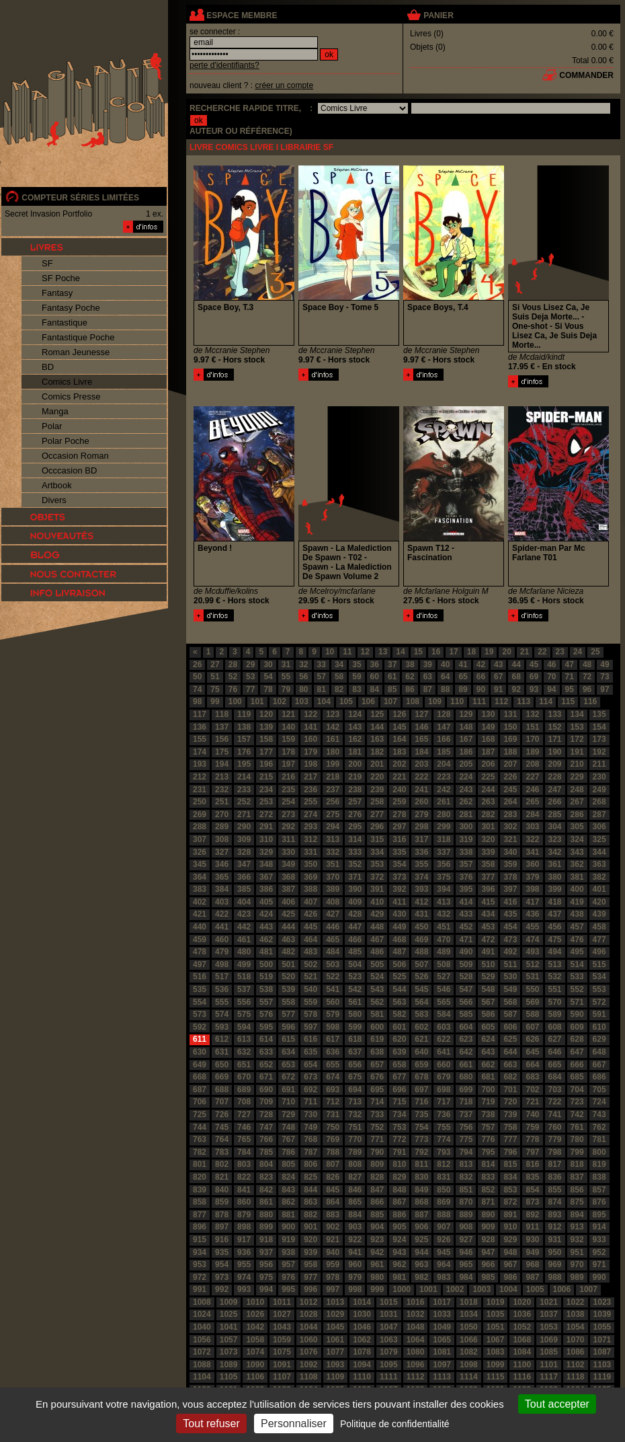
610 (599, 1027)
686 (599, 1077)
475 (555, 939)
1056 (202, 1339)
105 (346, 701)
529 (488, 976)
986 (510, 1277)
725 (199, 1114)
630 (199, 1052)
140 (288, 727)
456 (555, 927)
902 (332, 1226)
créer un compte (284, 85)
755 (443, 1127)
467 (377, 939)
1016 (416, 1302)
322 (532, 839)
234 (266, 789)
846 (355, 1189)
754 (421, 1127)
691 (288, 1089)
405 (266, 902)
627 (555, 1039)
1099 (496, 1364)
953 (199, 1264)
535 (199, 989)
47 (569, 664)
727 (244, 1114)
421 (199, 914)
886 (399, 1214)
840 (221, 1189)
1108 (309, 1376)
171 (555, 739)
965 (465, 1264)
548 (488, 989)
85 (392, 689)
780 (577, 1139)
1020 (522, 1302)
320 (488, 839)
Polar (52, 426)
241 (421, 789)
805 (288, 1164)
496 (599, 951)
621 (421, 1039)
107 (390, 701)
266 (555, 801)
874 (555, 1202)
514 (577, 964)
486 (377, 951)
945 (443, 1252)
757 (488, 1127)
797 (532, 1152)
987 (532, 1277)
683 (532, 1077)
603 (443, 1027)
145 (399, 727)
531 (532, 976)
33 (321, 664)
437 (555, 914)
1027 (282, 1314)
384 (221, 889)
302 (510, 826)
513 (555, 964)
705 (599, 1089)
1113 (442, 1376)
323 (555, 839)
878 (221, 1214)
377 (488, 877)
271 (244, 814)
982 (421, 1277)
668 (199, 1077)
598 (332, 1027)
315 (377, 839)
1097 (442, 1364)
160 (310, 739)
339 (488, 852)
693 (332, 1089)
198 (310, 764)
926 (443, 1239)
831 (443, 1177)
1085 (549, 1352)
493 (532, 951)
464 (310, 939)
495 (577, 951)
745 (221, 1127)
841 (244, 1189)
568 (510, 1002)
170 (532, 739)
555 (221, 1002)
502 (310, 964)
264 (510, 801)
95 (569, 689)
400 (577, 889)
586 (488, 1014)
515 (599, 964)
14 (400, 651)
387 (288, 889)
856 (577, 1189)
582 (399, 1014)
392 (399, 889)
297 (399, 826)
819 (599, 1164)
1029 (336, 1314)
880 (266, 1214)
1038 (576, 1314)
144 (377, 727)
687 (199, 1089)
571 (577, 1002)
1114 (469, 1376)
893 (555, 1214)
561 (355, 1002)
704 (577, 1089)
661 (465, 1064)
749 (310, 1127)
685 (577, 1077)
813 (465, 1164)
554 (199, 1002)
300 (465, 826)
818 (577, 1164)
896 (199, 1226)
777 (510, 1139)
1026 (255, 1314)
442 (244, 927)
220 (377, 777)
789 (355, 1152)
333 (355, 852)
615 (288, 1039)
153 (577, 727)
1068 (522, 1339)
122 (310, 714)
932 (577, 1239)
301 (488, 826)
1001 (428, 1289)
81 (321, 689)
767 (288, 1139)
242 (443, 789)
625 (510, 1039)
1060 (309, 1339)
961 (377, 1264)
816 (532, 1164)
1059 (282, 1339)
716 (421, 1101)
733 (377, 1114)
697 (421, 1089)
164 (399, 739)
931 (555, 1239)
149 (488, 727)
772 (399, 1139)
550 (532, 989)
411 (399, 902)
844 (310, 1189)
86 (409, 689)
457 (577, 927)
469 (421, 939)
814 (488, 1164)
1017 (442, 1302)
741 (555, 1114)
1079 (389, 1352)
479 (221, 951)
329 (266, 852)
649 (199, 1064)
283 (510, 814)
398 (532, 889)
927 (465, 1239)
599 (355, 1027)
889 (465, 1214)
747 (266, 1127)
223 (443, 777)
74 (197, 689)
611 (199, 1039)
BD (48, 367)
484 (332, 951)
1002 (455, 1289)
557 (266, 1002)
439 (599, 914)
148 (465, 727)
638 (377, 1052)
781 (599, 1139)
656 (355, 1064)
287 (599, 814)
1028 (309, 1314)
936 (244, 1252)
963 (421, 1264)
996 (310, 1289)
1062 (362, 1339)
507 (421, 964)
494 (555, 951)
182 (377, 752)
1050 (469, 1327)
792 (421, 1152)
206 (488, 764)
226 (510, 777)
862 (288, 1202)
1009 (229, 1302)
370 (332, 877)
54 (267, 676)
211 (599, 764)
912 (555, 1226)
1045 (336, 1327)
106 (368, 701)
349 (288, 864)
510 (488, 964)
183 (399, 752)
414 (465, 902)
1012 (309, 1302)
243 (465, 789)
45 (534, 664)
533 (577, 976)
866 (377, 1202)
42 (480, 664)
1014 (362, 1302)
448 (377, 927)
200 (355, 764)
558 (288, 1002)
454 (510, 927)
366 (244, 877)
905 (399, 1226)
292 (288, 826)
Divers (54, 500)
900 (288, 1226)
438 (577, 914)
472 (488, 939)
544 (399, 989)
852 (488, 1189)
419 (577, 902)
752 (377, 1127)
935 (221, 1252)
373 (399, 877)
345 (199, 864)
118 (221, 714)
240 (399, 789)
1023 (602, 1302)
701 (510, 1089)
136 (199, 727)
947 (488, 1252)
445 (310, 927)
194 (221, 764)
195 (244, 764)
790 (377, 1152)
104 (324, 701)
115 (568, 701)
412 (421, 902)
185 (443, 752)
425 (288, 914)
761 (577, 1127)
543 (377, 989)
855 (555, 1189)
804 (266, 1164)
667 (599, 1064)
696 (399, 1089)
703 (555, 1089)
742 (577, 1114)
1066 (469, 1339)
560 (332, 1002)
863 (310, 1202)
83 (356, 689)
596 (288, 1027)
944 (421, 1252)
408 (332, 902)
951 (577, 1252)
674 (332, 1077)
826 (332, 1177)
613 (244, 1039)
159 (288, 739)
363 (599, 864)
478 (199, 951)
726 (221, 1114)
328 (244, 852)
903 (355, 1226)
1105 (229, 1376)
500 (266, 964)
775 (465, 1139)
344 (599, 852)
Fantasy (57, 293)
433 (465, 914)
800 (599, 1152)
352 (355, 864)
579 (332, 1014)
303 (532, 826)
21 (524, 651)
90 (480, 689)
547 (465, 989)
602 (421, 1027)
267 (577, 801)
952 (599, 1252)
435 (510, 914)
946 (465, 1252)
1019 (496, 1302)
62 (409, 676)
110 (457, 701)
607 (532, 1027)
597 (310, 1027)
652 (266, 1064)
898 (244, 1226)
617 (332, 1039)
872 (510, 1202)
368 (288, 877)
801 (199, 1164)
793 (443, 1152)
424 (266, 914)
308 (221, 839)
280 (443, 814)
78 (267, 689)
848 (399, 1189)
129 (465, 714)
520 (288, 976)
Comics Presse (71, 396)
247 (555, 789)
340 (510, 852)
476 (577, 939)
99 (214, 701)
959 (332, 1264)
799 (577, 1152)
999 (377, 1289)
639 (399, 1052)
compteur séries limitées (80, 197)
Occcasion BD (69, 470)
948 (510, 1252)
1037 (549, 1314)
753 (399, 1127)
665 (555, 1064)
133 (555, 714)
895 (599, 1214)
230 (599, 777)
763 (199, 1139)
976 (288, 1277)
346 (221, 864)
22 (542, 651)
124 (355, 714)
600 (377, 1027)
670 (244, 1077)
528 (465, 976)
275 (332, 814)
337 (443, 852)
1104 (202, 1376)
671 (266, 1077)
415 (488, 902)
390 (355, 889)
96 (587, 689)
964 (443, 1264)
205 (465, 764)
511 (510, 964)
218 (332, 777)
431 (421, 914)
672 (288, 1077)
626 (532, 1039)
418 (555, 902)
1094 (362, 1364)
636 (332, 1052)
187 (488, 752)
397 (510, 889)
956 (266, 1264)
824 (288, 1177)
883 (332, 1214)
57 (321, 676)
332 (332, 852)
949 (532, 1252)
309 (244, 839)
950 (555, 1252)
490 (465, 951)
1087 (602, 1352)
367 (266, 877)
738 (488, 1114)
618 (355, 1039)
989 (577, 1277)
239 (377, 789)
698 (443, 1089)
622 (443, 1039)
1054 (576, 1327)
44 (515, 664)
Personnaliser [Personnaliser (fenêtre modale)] (294, 1423)
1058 (255, 1339)
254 (288, 801)
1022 (576, 1302)
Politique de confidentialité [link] (395, 1423)
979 (355, 1277)
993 (244, 1289)
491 (488, 951)
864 (332, 1202)
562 (377, 1002)
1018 (469, 1302)
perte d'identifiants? (224, 65)
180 (332, 752)
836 (555, 1177)
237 (332, 789)
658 (399, 1064)
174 (199, 752)
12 (365, 651)
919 (288, 1239)
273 (288, 814)
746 (244, 1127)
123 (332, 714)
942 (377, 1252)
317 (421, 839)
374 (421, 877)
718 (465, 1101)
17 (453, 651)
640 (421, 1052)
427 (332, 914)
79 (286, 689)
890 (488, 1214)
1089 (229, 1364)
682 (510, 1077)
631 (221, 1052)
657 (377, 1064)
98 (197, 701)
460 (221, 939)
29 (250, 664)
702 (532, 1089)
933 (599, 1239)
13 (382, 651)
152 (555, 727)
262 (465, 801)
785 (266, 1152)
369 (310, 877)
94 (551, 689)
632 (244, 1052)
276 (355, 814)
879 (244, 1214)
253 (266, 801)
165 (421, 739)
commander (586, 75)
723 (577, 1101)
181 (355, 752)
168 (488, 739)
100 (235, 701)
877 (199, 1214)
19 (489, 651)
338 (465, 852)
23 (560, 651)
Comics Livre (67, 382)
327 (221, 852)
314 (355, 839)
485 (355, 951)
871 (488, 1202)
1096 (416, 1364)
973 (221, 1277)
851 (465, 1189)
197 (288, 764)
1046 (362, 1327)
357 (465, 864)
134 (577, 714)
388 (310, 889)
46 (551, 664)
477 (599, 939)
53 (250, 676)
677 (399, 1077)
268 (599, 801)
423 (244, 914)
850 (443, 1189)
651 (244, 1064)
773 (421, 1139)
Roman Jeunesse (76, 352)
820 (199, 1177)
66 (480, 676)
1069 (549, 1339)
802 (221, 1164)
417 (532, 902)
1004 (508, 1289)
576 (266, 1014)
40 (445, 664)
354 (399, 864)
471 (465, 939)
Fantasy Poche (71, 308)
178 (288, 752)
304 (555, 826)
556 (244, 1002)
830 (421, 1177)
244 (488, 789)
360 (532, 864)
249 (599, 789)
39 (427, 664)
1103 (602, 1364)
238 (355, 789)
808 (355, 1164)
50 (197, 676)
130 (488, 714)
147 (443, 727)
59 (356, 676)
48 (587, 664)
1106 (255, 1376)
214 (244, 777)
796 (510, 1152)
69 (534, 676)
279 (421, 814)
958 (310, 1264)
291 (266, 826)
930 (532, 1239)
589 (555, 1014)
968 (532, 1264)
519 (266, 976)
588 (532, 1014)
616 (310, 1039)
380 (555, 877)
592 (199, 1027)
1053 (549, 1327)
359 (510, 864)
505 (377, 964)
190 (555, 752)
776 (488, 1139)
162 (355, 739)
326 (199, 852)
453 (488, 927)
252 (244, 801)
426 (310, 914)
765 (244, 1139)
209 (555, 764)
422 (221, 914)
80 (303, 689)
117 (199, 714)
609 (577, 1027)
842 (266, 1189)
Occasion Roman (75, 456)
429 (377, 914)
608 (555, 1027)
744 (199, 1127)
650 (221, 1064)
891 (510, 1214)
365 (221, 877)
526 (421, 976)
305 (577, 826)
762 (599, 1127)
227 (532, 777)
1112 (416, 1376)
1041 (229, 1327)
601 (399, 1027)
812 (443, 1164)
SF (47, 263)
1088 (202, 1364)
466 (355, 939)
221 (399, 777)
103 (301, 701)
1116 (522, 1376)
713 (355, 1101)
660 (443, 1064)
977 (310, 1277)
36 (374, 664)
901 (310, 1226)
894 (577, 1214)
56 (303, 676)
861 (266, 1202)
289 (221, 826)
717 (443, 1101)
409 (355, 902)
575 (244, 1014)
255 (310, 801)
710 (288, 1101)
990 (599, 1277)
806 (310, 1164)
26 (197, 664)
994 (266, 1289)
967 (510, 1264)
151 (532, 727)
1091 (282, 1364)
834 (510, 1177)
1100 (522, 1364)
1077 (336, 1352)
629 (599, 1039)
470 (443, 939)
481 (266, 951)
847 (377, 1189)
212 (199, 777)
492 (510, 951)
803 (244, 1164)
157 (244, 739)
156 (221, 739)
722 (555, 1101)
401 (599, 889)
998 (355, 1289)
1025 (229, 1314)
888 (443, 1214)
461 (244, 939)
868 (421, 1202)
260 (421, 801)
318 (443, 839)
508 (443, 964)
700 (488, 1089)
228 (555, 777)
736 (443, 1114)
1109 (336, 1376)
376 (465, 877)
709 (266, 1101)
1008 (202, 1302)
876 (599, 1202)
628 (577, 1039)
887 (421, 1214)
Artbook (57, 485)
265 (532, 801)
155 (199, 739)
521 (310, 976)
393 (421, 889)
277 (377, 814)
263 (488, 801)
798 (555, 1152)
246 (532, 789)
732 (355, 1114)
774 (443, 1139)
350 (310, 864)
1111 (389, 1376)
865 (355, 1202)
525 (399, 976)
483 (310, 951)
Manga (55, 411)
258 (377, 801)
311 (288, 839)
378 (510, 877)
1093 (336, 1364)
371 (355, 877)
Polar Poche (65, 441)
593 (221, 1027)
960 (355, 1264)
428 (355, 914)
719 (488, 1101)
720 (510, 1101)
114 (545, 701)
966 (488, 1264)
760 (555, 1127)
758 (510, 1127)
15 (418, 651)
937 (266, 1252)
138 (244, 727)
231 (199, 789)
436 (532, 914)
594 (244, 1027)
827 (355, 1177)
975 (266, 1277)
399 (555, 889)
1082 (469, 1352)
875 (577, 1202)
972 (199, 1277)
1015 (389, 1302)
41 (462, 664)
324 (577, 839)
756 (465, 1127)
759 (532, 1127)
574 (221, 1014)
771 (377, 1139)
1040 (202, 1327)
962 (399, 1264)
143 (355, 727)
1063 (389, 1339)
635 (310, 1052)
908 (465, 1226)
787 (310, 1152)
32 (303, 664)
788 (332, 1152)
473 (510, 939)
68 (515, 676)
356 (443, 864)
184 (421, 752)
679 (443, 1077)
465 (332, 939)
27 (214, 664)
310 (266, 839)
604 (465, 1027)
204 (443, 764)
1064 (416, 1339)
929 (510, 1239)
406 (288, 902)
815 (510, 1164)
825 (310, 1177)
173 (599, 739)
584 (443, 1014)
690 (266, 1089)
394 (443, 889)
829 (399, 1177)
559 (310, 1002)
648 (599, 1052)
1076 (309, 1352)
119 (244, 714)
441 (221, 927)
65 (462, 676)
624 (488, 1039)
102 (279, 701)
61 (392, 676)
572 (599, 1002)
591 (599, 1014)
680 (465, 1077)
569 (532, 1002)
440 (199, 927)
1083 (496, 1352)
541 (332, 989)
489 (443, 951)
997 (332, 1289)
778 (532, 1139)
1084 (522, 1352)
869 (443, 1202)
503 (332, 964)
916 (221, 1239)
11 (347, 651)
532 (555, 976)
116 (590, 701)
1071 (602, 1339)
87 (427, 689)
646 (555, 1052)
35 (356, 664)
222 (421, 777)
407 (310, 902)
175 (221, 752)
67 (498, 676)
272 (266, 814)
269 (199, 814)
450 (421, 927)
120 (266, 714)
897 (221, 1226)
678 (421, 1077)
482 (288, 951)
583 (421, 1014)
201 (377, 764)
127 (421, 714)
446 (332, 927)
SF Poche (61, 278)
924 (399, 1239)
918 (266, 1239)
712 (332, 1101)
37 (392, 664)
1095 (389, 1364)
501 (288, 964)
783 (221, 1152)
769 (332, 1139)
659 (421, 1064)
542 (355, 989)
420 (599, 902)
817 (555, 1164)
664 (532, 1064)
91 (498, 689)
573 (199, 1014)
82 (339, 689)
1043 (282, 1327)
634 (288, 1052)
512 (532, 964)
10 (329, 651)
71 (569, 676)
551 (555, 989)
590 (577, 1014)
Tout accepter (557, 1404)
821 (221, 1177)
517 (221, 976)
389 (332, 889)
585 (465, 1014)
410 (377, 902)
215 (266, 777)
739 (510, 1114)
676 (377, 1077)
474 (532, 939)
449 (399, 927)
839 (199, 1189)
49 (604, 664)
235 (288, 789)
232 (221, 789)
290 (244, 826)
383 (199, 889)
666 (577, 1064)
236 (310, 789)
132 (532, 714)
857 (599, 1189)
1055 (602, 1327)
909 (488, 1226)
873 (532, 1202)
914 (599, 1226)
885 (377, 1214)
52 (232, 676)
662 (488, 1064)
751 (355, 1127)
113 (523, 701)
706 (199, 1101)
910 (510, 1226)
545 (421, 989)
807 (332, 1164)
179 (310, 752)
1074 (255, 1352)
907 (443, 1226)
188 (510, 752)
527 (443, 976)
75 (214, 689)
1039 (602, 1314)
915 (199, 1239)
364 (199, 877)
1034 (469, 1314)
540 (310, 989)
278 (399, 814)
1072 (202, 1352)
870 (465, 1202)
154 (599, 727)
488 (421, 951)
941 (355, 1252)
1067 (496, 1339)
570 (555, 1002)
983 (443, 1277)
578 (310, 1014)
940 (332, 1252)
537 (244, 989)
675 (355, 1077)
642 (465, 1052)
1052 (522, 1327)
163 (377, 739)
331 (310, 852)
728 (266, 1114)
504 (355, 964)
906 (421, 1226)
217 (310, 777)
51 (214, 676)
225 (488, 777)
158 (266, 739)
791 (399, 1152)
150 (510, 727)
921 (332, 1239)
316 (399, 839)
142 (332, 727)
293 (310, 826)
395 (465, 889)
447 (355, 927)
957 (288, 1264)
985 (488, 1277)
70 (551, 676)
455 (532, 927)
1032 (416, 1314)
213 (221, 777)
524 (377, 976)
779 (555, 1139)
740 (532, 1114)
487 (399, 951)
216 (288, 777)
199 (332, 764)
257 (355, 801)
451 (443, 927)
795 (488, 1152)
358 (488, 864)
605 (488, 1027)
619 (377, 1039)
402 (199, 902)
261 (443, 801)
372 (377, 877)
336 (421, 852)
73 (604, 676)
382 (599, 877)
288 (199, 826)
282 (488, 814)
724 (599, 1101)
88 (445, 689)
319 (465, 839)
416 (510, 902)
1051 (496, 1327)
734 (399, 1114)
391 (377, 889)
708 (244, 1101)
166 (443, 739)
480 (244, 951)
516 (199, 976)
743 (599, 1114)
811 (421, 1164)
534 (599, 976)
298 (421, 826)
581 (377, 1014)
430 (399, 914)
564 (421, 1002)
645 (532, 1052)
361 (555, 864)
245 (510, 789)
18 (471, 651)
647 (577, 1052)
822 (244, 1177)
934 (199, 1252)
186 (465, 752)
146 (421, 727)
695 (377, 1089)
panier (438, 15)
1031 (389, 1314)
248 (577, 789)
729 (288, 1114)
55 (286, 676)
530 (510, 976)
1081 (442, 1352)
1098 (469, 1364)
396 (488, 889)
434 (488, 914)
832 (465, 1177)
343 (577, 852)
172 (577, 739)
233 (244, 789)
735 (421, 1114)
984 (465, 1277)
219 (355, 777)
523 (355, 976)
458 (599, 927)
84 (374, 689)
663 (510, 1064)
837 (577, 1177)
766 (266, 1139)
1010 (255, 1302)
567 (488, 1002)
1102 (576, 1364)
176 (244, 752)
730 (310, 1114)
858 (199, 1202)
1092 (309, 1364)
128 (443, 714)
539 (288, 989)
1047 (389, 1327)
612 (221, 1039)
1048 (416, 1327)
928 (488, 1239)
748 (288, 1127)
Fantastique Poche (78, 337)
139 (266, 727)
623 (465, 1039)
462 (266, 939)
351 (332, 864)
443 (266, 927)
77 (250, 689)
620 (399, 1039)
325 (599, 839)
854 (532, 1189)
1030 (362, 1314)
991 (199, 1289)
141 (310, 727)
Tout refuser (211, 1423)
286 (577, 814)
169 (510, 739)
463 (288, 939)
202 (399, 764)
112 (501, 701)
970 (577, 1264)
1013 (336, 1302)
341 (532, 852)
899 (266, 1226)
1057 (229, 1339)
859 (221, 1202)
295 (355, 826)
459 (199, 939)
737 (465, 1114)
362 (577, 864)
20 (506, 651)
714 (377, 1101)
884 (355, 1214)
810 (399, 1164)
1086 (576, 1352)
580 (355, 1014)
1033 (442, 1314)
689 (244, 1089)
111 (479, 701)
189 (532, 752)
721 (532, 1101)
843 (288, 1189)
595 (266, 1027)
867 (399, 1202)
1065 (442, 1339)
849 (421, 1189)
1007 (588, 1289)
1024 (202, 1314)
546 (443, 989)
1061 (336, 1339)
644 (510, 1052)
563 (399, 1002)
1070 (576, 1339)
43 (498, 664)
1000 (401, 1289)
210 (577, 764)
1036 (522, 1314)
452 (465, 927)
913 (577, 1226)
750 (332, 1127)
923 (377, 1239)
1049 (442, 1327)
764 (221, 1139)
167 (465, 739)
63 (427, 676)
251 (221, 801)
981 (399, 1277)
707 (221, 1101)
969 (555, 1264)
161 (332, 739)
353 (377, 864)
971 (599, 1264)
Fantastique (64, 322)
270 (221, 814)
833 (488, 1177)
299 (443, 826)
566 (465, 1002)
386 (266, 889)
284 (532, 814)
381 (577, 877)
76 (232, 689)
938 (288, 1252)
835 (532, 1177)
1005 (535, 1289)
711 (310, 1101)
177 (266, 752)
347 (244, 864)
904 (377, 1226)
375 (443, 877)
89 (462, 689)
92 (515, 689)
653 (288, 1064)
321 (510, 839)
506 (399, 964)
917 (244, 1239)
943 (399, 1252)
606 (510, 1027)
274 (310, 814)
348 (266, 864)
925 (421, 1239)
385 (244, 889)
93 (534, 689)
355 (421, 864)
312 (310, 839)
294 (332, 826)
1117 (549, 1376)
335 (399, 852)
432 (443, 914)
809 (377, 1164)
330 (288, 852)
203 (421, 764)
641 (443, 1052)
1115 (496, 1376)
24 (577, 651)
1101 (549, 1364)
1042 (255, 1327)
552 (577, 989)
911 (532, 1226)
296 (377, 826)
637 (355, 1052)
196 (266, 764)
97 (604, 689)
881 (288, 1214)
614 (266, 1039)
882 (310, 1214)
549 (510, 989)
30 (267, 664)
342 (555, 852)
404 (244, 902)
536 (221, 989)
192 (599, 752)
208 (532, 764)
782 (199, 1152)
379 (532, 877)
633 (266, 1052)
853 (510, 1189)
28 (232, 664)
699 (465, 1089)
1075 (282, 1352)
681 (488, 1077)
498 (221, 964)
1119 (602, 1376)
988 (555, 1277)
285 (555, 814)
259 (399, 801)
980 (377, 1277)
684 (555, 1077)
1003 (481, 1289)
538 (266, 989)
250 (199, 801)
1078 (362, 1352)
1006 (562, 1289)
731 (332, 1114)
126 (399, 714)
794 (465, 1152)
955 (244, 1264)
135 (599, 714)
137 (221, 727)
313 (332, 839)
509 (465, 964)
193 (199, 764)
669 (221, 1077)
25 (595, 651)
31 (286, 664)
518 (244, 976)
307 (199, 839)
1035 (496, 1314)
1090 (255, 1364)
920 (310, 1239)
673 (310, 1077)
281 (465, 814)
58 (339, 676)
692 (310, 1089)
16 (435, 651)
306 (599, 826)
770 (355, 1139)
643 (488, 1052)
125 (377, 714)
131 (510, 714)
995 (288, 1289)
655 (332, 1064)
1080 (416, 1352)
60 (374, 676)
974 (244, 1277)
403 (221, 902)
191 (577, 752)
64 (445, 676)
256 (332, 801)
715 (399, 1101)
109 (435, 701)
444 (288, 927)
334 (377, 852)
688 (221, 1089)
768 (310, 1139)
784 (244, 1152)
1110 (362, 1376)
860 (244, 1202)
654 (310, 1064)
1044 (309, 1327)
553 (599, 989)
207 (510, 764)
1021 (549, 1302)
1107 (282, 1376)
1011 (282, 1302)
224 (465, 777)
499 (244, 964)
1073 (229, 1352)
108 (412, 701)
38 (409, 664)
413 (443, 902)
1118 (576, 1376)
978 (332, 1277)
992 (221, 1289)
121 (288, 714)
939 (310, 1252)
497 (199, 964)
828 (377, 1177)
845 (332, 1189)
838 (599, 1177)
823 (266, 1177)
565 (443, 1002)
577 (288, 1014)
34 (339, 664)
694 (355, 1089)
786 (288, 1152)
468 (399, 939)
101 (257, 701)
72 (587, 676)
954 (221, 1264)
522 (332, 976)
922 (355, 1239)
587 (510, 1014)
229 (577, 777)
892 (532, 1214)
